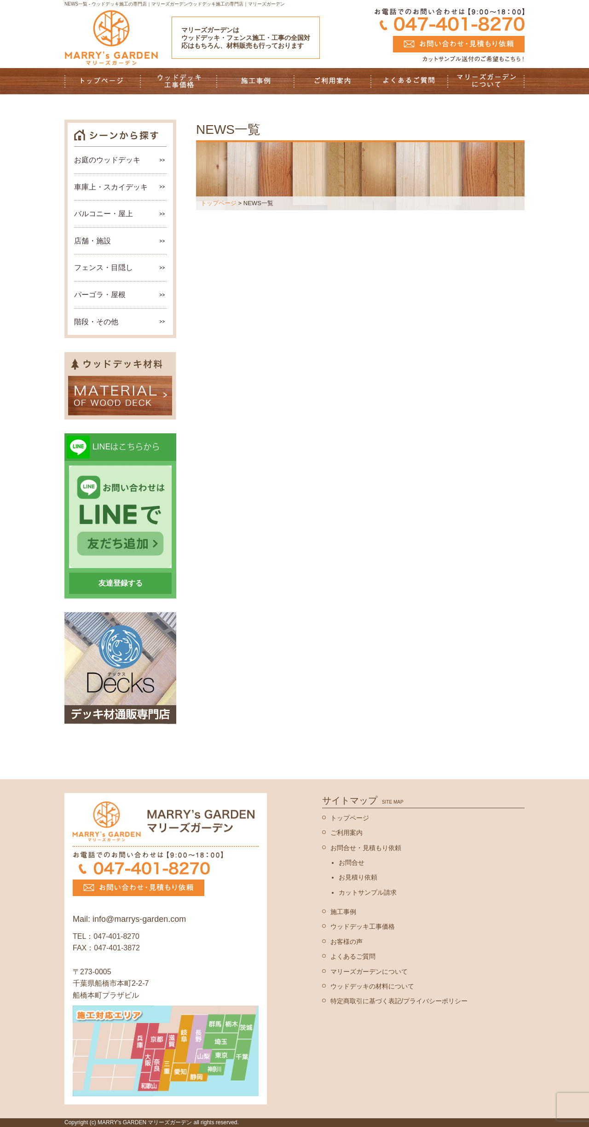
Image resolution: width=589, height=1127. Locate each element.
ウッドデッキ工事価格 (362, 926)
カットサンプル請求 (368, 892)
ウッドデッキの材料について (372, 986)
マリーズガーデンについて (369, 971)
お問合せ (351, 862)
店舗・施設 (92, 241)
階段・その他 (96, 322)
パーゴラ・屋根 (100, 295)
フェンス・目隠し (103, 267)
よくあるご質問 (352, 956)
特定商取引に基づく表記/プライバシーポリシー (399, 1001)
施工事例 (343, 911)
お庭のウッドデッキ (107, 160)
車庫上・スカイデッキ (111, 187)
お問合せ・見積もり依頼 (365, 847)
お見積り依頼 (358, 877)
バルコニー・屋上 (103, 214)
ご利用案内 (346, 832)
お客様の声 (346, 941)
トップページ (219, 203)
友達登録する (120, 583)
